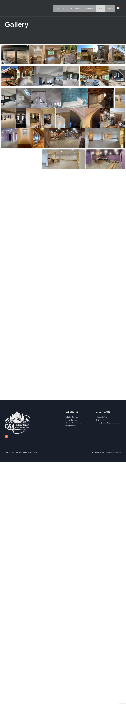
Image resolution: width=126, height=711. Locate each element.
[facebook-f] (118, 8)
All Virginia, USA (101, 417)
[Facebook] (6, 436)
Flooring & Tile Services (73, 423)
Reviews (110, 8)
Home (61, 8)
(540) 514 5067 (101, 420)
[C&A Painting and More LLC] (11, 8)
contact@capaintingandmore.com (108, 423)
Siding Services (70, 426)
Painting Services (71, 417)
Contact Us (92, 8)
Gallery (101, 8)
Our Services (78, 8)
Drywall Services (71, 420)
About (68, 8)
